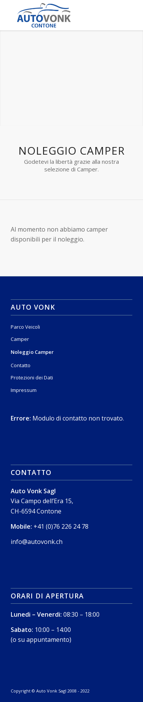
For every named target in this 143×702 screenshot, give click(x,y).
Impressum (24, 390)
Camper (20, 339)
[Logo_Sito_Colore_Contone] (59, 15)
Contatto (21, 365)
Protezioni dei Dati (32, 377)
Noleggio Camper (32, 352)
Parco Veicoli (25, 326)
